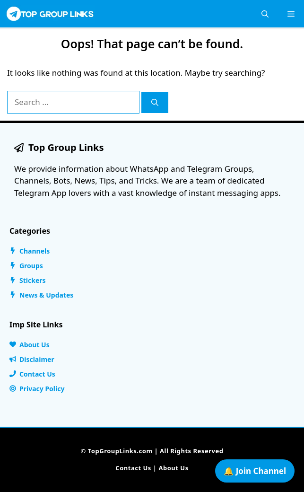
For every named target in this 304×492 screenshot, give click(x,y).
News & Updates (46, 294)
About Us (34, 344)
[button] (265, 13)
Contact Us (37, 373)
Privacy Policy (41, 388)
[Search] (154, 102)
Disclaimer (36, 359)
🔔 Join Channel (255, 471)
